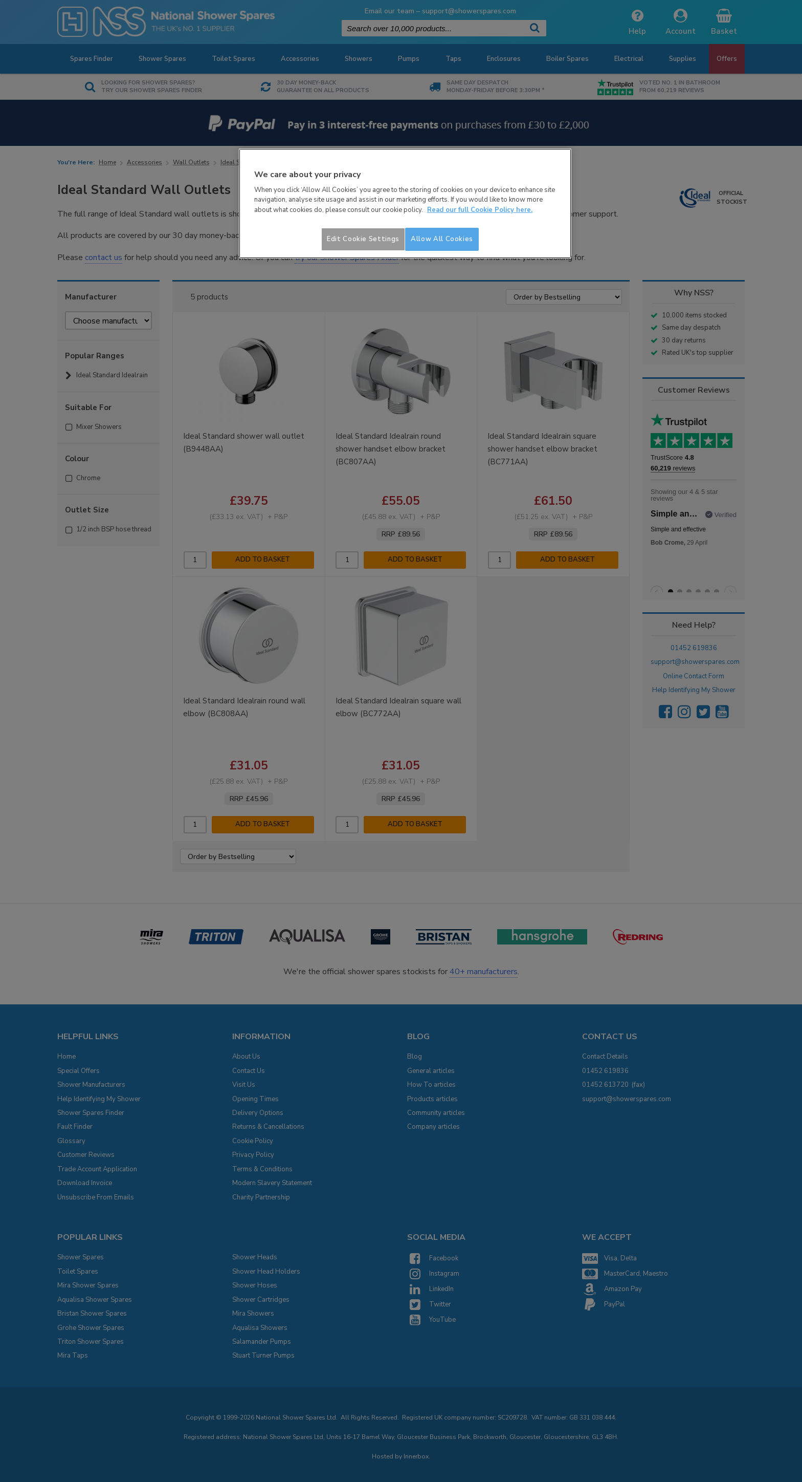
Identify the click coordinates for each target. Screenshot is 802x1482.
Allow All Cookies (442, 239)
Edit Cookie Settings (363, 239)
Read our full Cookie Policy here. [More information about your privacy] (479, 209)
